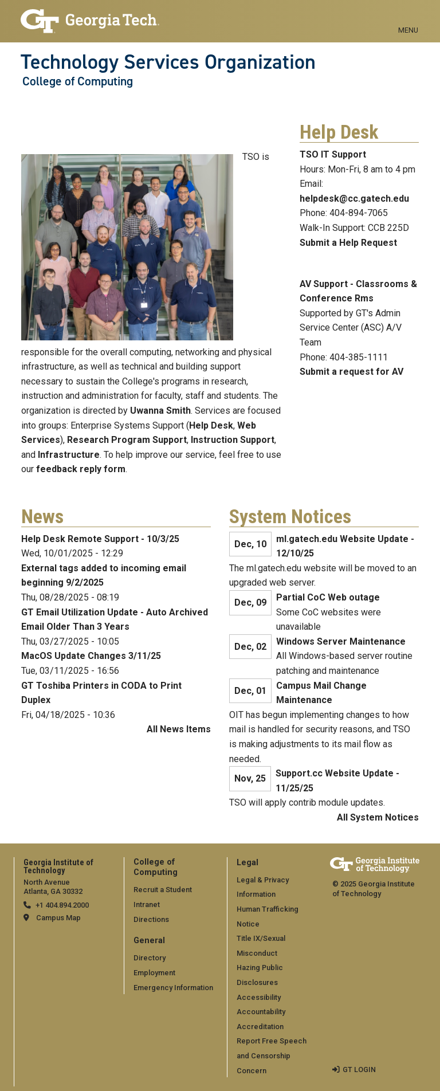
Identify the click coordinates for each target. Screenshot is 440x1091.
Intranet (146, 904)
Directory (149, 957)
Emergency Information (173, 987)
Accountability (261, 1011)
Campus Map (58, 917)
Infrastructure (69, 454)
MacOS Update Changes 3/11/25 (91, 655)
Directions (151, 919)
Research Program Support (127, 439)
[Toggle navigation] (408, 17)
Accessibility (259, 997)
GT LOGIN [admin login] (359, 1069)
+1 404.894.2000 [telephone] (62, 905)
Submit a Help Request (348, 242)
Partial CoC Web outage (328, 597)
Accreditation (260, 1026)
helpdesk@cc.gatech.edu (354, 198)
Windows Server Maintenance (341, 641)
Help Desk (211, 425)
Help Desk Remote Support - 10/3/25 (100, 538)
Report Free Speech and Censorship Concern (272, 1055)
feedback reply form (80, 469)
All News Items (179, 729)
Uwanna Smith (160, 410)
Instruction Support (232, 439)
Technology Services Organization (168, 62)
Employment (154, 972)
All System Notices (378, 817)
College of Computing (77, 81)
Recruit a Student (162, 889)
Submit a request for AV (351, 371)
